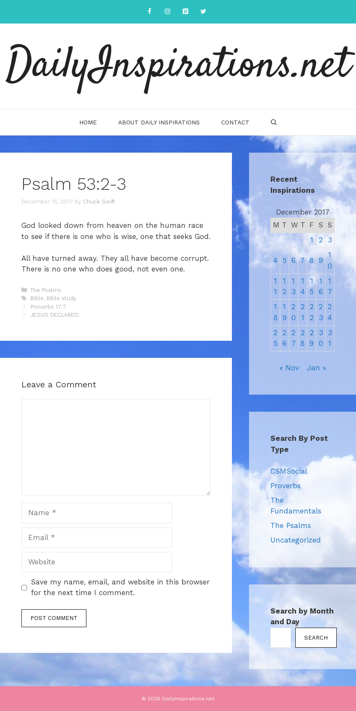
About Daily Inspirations (159, 122)
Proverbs (285, 485)
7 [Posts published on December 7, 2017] (302, 260)
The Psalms (45, 290)
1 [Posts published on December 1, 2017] (311, 240)
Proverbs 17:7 (48, 307)
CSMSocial (288, 471)
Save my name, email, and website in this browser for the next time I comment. (120, 587)
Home (88, 122)
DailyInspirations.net (178, 66)
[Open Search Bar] (274, 122)
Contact (235, 122)
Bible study (62, 298)
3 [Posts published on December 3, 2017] (330, 240)
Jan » (316, 367)
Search (316, 637)
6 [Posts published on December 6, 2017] (293, 260)
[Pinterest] (185, 11)
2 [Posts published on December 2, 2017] (321, 240)
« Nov (289, 367)
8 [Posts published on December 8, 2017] (311, 260)
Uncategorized (295, 540)
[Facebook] (149, 11)
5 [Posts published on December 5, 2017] (284, 260)
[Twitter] (203, 11)
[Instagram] (167, 11)
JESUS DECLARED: (55, 315)
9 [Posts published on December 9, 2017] (321, 260)
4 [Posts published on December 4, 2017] (275, 260)
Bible (37, 298)
